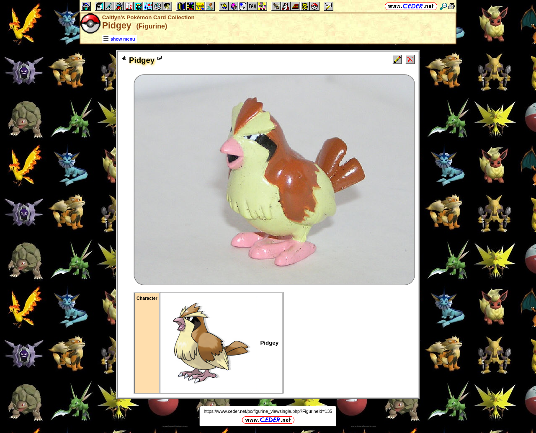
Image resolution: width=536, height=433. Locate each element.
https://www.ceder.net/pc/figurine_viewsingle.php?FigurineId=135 (268, 411)
